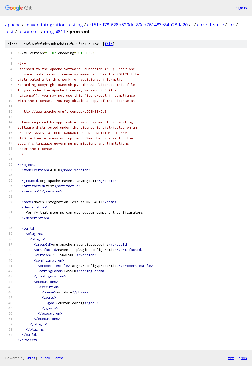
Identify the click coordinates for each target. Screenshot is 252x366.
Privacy (44, 358)
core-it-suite (210, 24)
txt (231, 358)
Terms (58, 358)
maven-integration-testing (54, 24)
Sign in (241, 8)
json (243, 358)
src (231, 24)
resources (29, 32)
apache (13, 24)
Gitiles (30, 358)
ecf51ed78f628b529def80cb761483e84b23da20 (137, 24)
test (9, 32)
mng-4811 (54, 32)
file (109, 44)
